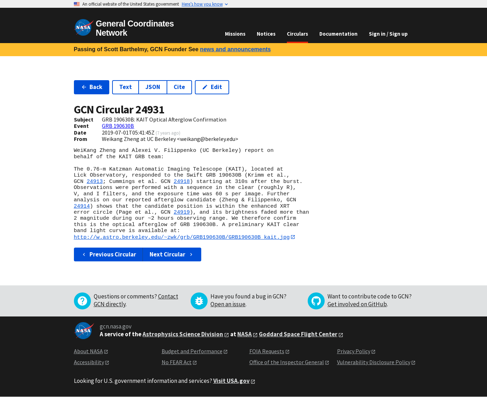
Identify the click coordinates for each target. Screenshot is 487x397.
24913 (95, 181)
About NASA (88, 351)
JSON (152, 87)
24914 (82, 206)
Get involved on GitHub (357, 304)
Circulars (297, 33)
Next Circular (172, 255)
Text (125, 87)
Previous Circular (109, 255)
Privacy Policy (353, 351)
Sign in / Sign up (388, 33)
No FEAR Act (177, 362)
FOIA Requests (266, 351)
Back (92, 87)
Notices (266, 33)
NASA (244, 334)
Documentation (338, 33)
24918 (182, 181)
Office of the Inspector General (286, 362)
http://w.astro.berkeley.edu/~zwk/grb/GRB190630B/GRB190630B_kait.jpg (182, 237)
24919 (182, 212)
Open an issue (227, 304)
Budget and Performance (192, 351)
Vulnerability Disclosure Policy (373, 362)
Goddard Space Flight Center (298, 334)
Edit (212, 87)
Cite (179, 87)
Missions (235, 33)
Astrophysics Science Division (183, 334)
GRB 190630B (118, 125)
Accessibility (89, 362)
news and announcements (235, 49)
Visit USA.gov (231, 381)
